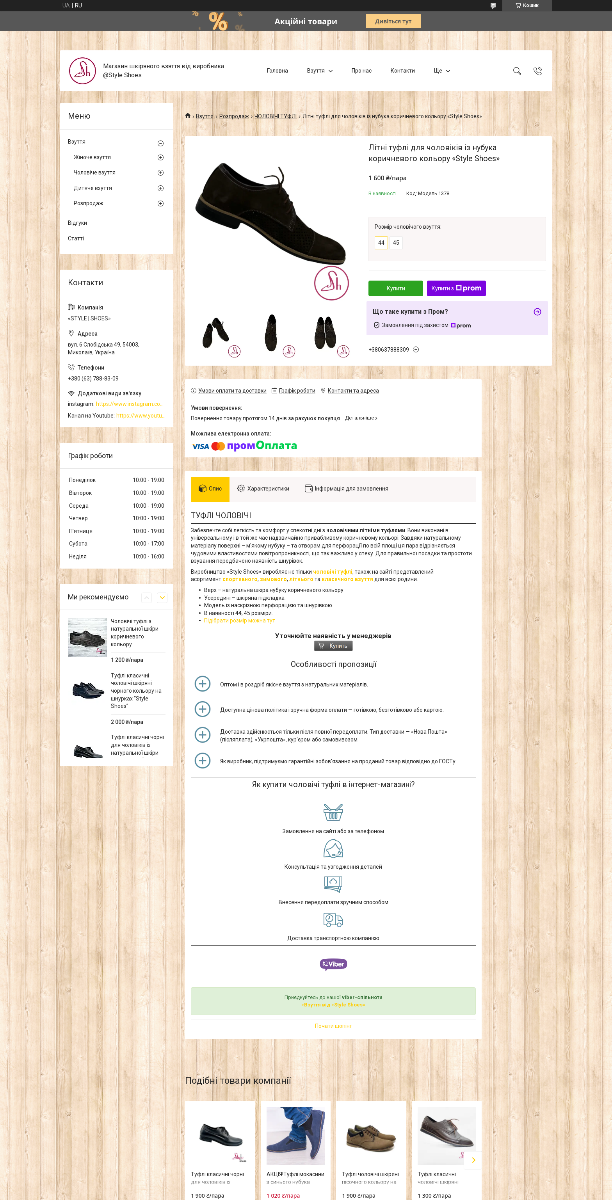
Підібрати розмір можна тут (239, 620)
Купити (396, 288)
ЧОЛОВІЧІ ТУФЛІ (275, 116)
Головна (277, 71)
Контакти (403, 71)
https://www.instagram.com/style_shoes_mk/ (130, 404)
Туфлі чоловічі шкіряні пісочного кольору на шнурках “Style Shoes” (370, 1182)
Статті (76, 238)
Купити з (456, 288)
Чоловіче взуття (95, 172)
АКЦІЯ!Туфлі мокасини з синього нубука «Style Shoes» (295, 1182)
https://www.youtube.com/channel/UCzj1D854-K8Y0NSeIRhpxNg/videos (140, 415)
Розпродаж (234, 116)
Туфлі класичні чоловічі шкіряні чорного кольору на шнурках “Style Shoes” (136, 690)
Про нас (362, 71)
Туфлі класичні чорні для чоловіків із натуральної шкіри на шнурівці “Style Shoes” (137, 752)
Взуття (316, 71)
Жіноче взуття (92, 157)
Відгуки (77, 223)
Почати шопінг (333, 1026)
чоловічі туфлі (332, 572)
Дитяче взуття (93, 188)
